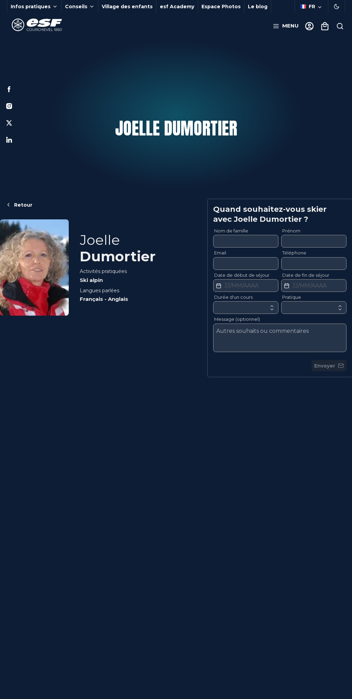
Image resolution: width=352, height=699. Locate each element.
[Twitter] (9, 123)
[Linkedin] (9, 139)
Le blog (257, 6)
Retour (19, 205)
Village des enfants (127, 6)
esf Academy (177, 6)
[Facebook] (9, 89)
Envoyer (329, 366)
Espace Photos (221, 6)
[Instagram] (9, 106)
